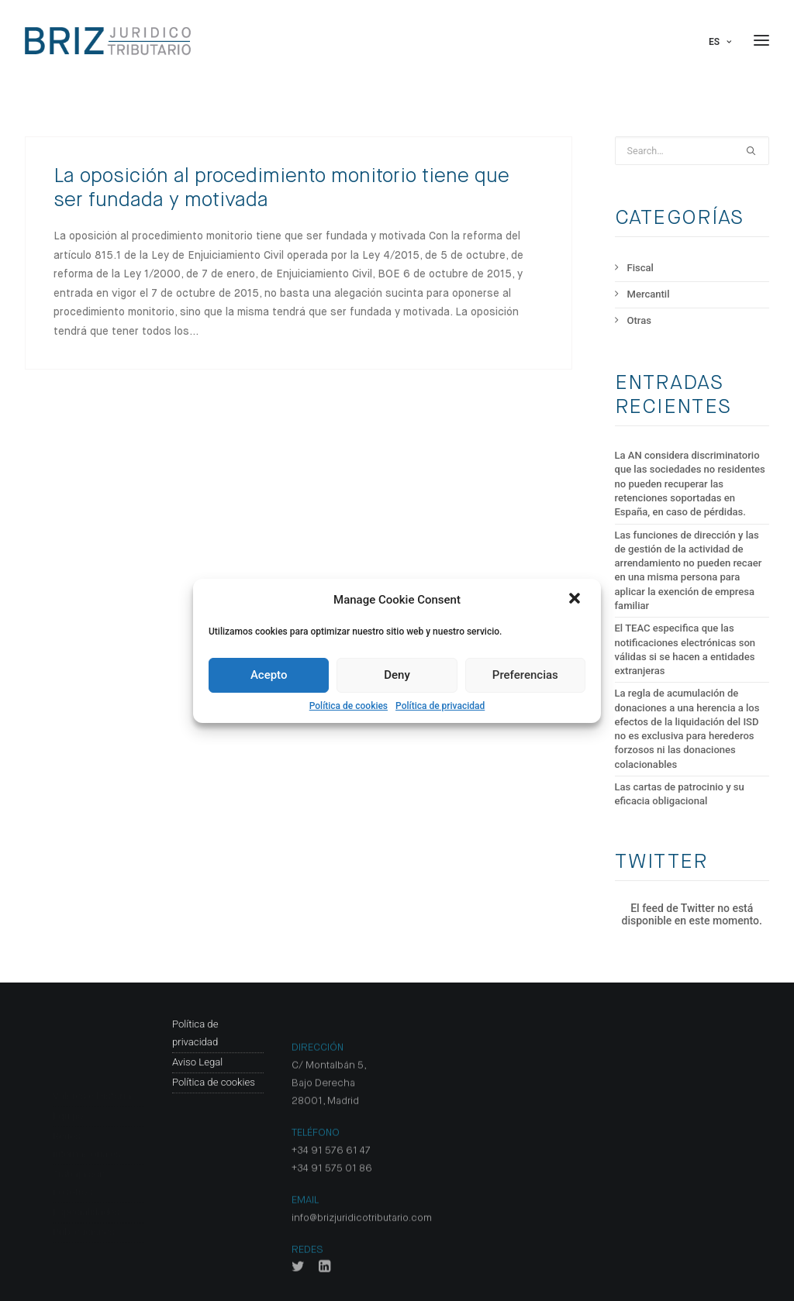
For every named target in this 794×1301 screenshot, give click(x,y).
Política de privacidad (440, 705)
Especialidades (86, 1152)
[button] (576, 599)
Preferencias (525, 675)
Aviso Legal (197, 1118)
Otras (639, 320)
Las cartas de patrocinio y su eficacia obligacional (679, 794)
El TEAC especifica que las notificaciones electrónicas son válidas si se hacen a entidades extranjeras (685, 649)
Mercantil (648, 294)
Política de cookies (348, 705)
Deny (397, 675)
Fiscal (640, 268)
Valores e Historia (92, 1036)
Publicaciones (84, 1173)
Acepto (269, 675)
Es (720, 41)
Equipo (68, 1056)
